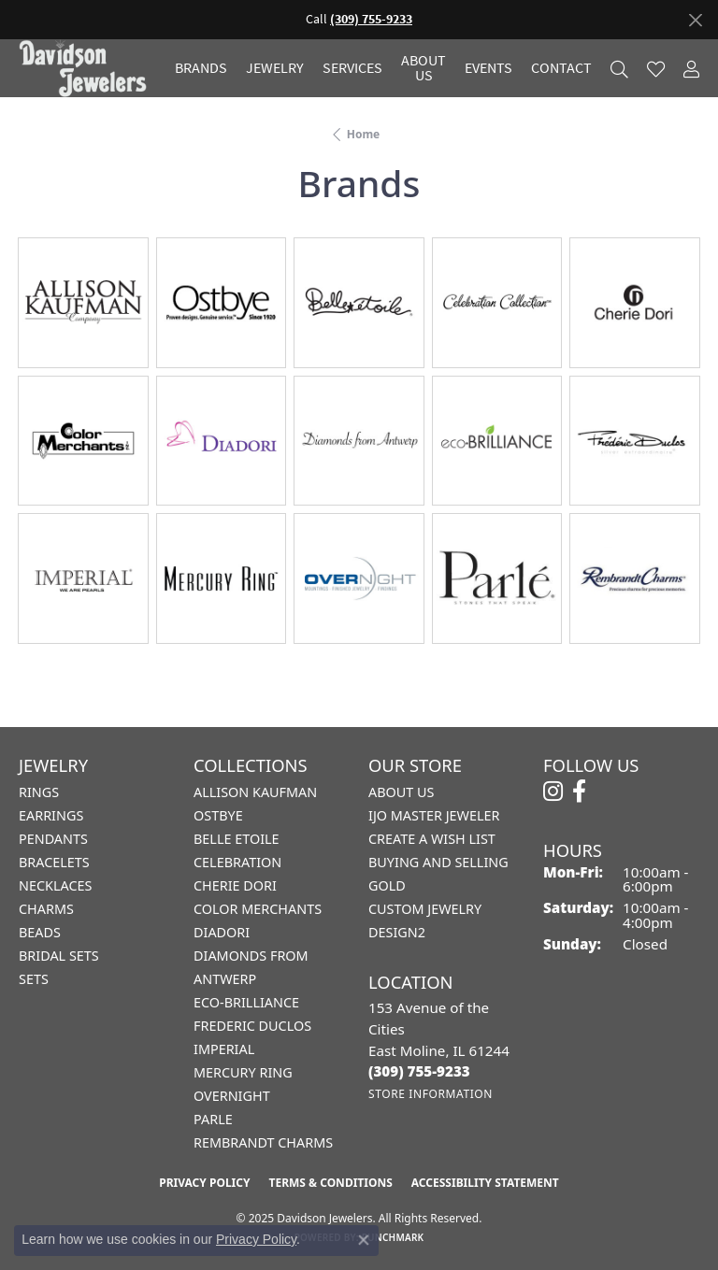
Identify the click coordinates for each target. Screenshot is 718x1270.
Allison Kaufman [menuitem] (255, 792)
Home (364, 134)
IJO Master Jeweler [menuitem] (433, 815)
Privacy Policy (204, 1183)
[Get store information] (430, 1094)
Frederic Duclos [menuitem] (252, 1026)
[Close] (695, 20)
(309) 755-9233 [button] (371, 19)
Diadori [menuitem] (222, 932)
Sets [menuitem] (34, 979)
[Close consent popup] (363, 1240)
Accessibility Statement (485, 1183)
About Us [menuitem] (401, 792)
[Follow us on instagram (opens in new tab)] (553, 791)
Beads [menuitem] (40, 932)
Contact (561, 68)
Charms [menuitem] (46, 909)
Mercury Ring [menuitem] (243, 1072)
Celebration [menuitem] (237, 862)
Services (352, 68)
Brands (201, 68)
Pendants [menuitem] (53, 839)
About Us (423, 68)
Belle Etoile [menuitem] (237, 839)
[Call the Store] (419, 1071)
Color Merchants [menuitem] (258, 909)
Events (488, 68)
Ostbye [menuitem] (218, 815)
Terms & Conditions (330, 1183)
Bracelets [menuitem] (54, 862)
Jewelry (275, 68)
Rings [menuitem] (39, 792)
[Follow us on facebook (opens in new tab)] (579, 791)
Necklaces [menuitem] (55, 885)
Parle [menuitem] (213, 1119)
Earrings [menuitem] (51, 815)
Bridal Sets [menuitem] (59, 955)
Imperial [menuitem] (224, 1049)
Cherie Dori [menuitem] (235, 885)
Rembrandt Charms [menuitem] (263, 1142)
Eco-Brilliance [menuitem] (246, 1002)
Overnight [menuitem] (232, 1096)
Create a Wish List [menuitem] (431, 839)
